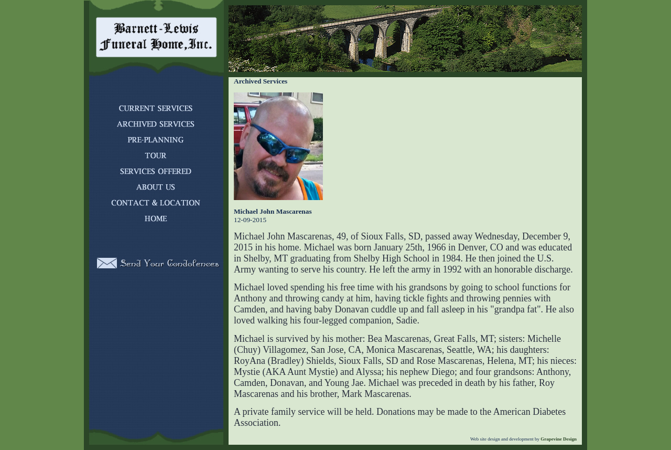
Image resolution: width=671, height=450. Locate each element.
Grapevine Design (558, 439)
